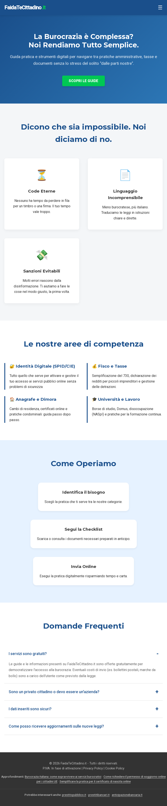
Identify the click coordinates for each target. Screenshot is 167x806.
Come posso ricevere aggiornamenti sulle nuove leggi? (56, 726)
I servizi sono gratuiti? (28, 654)
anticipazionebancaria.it (127, 794)
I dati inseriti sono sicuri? (30, 709)
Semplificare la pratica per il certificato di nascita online (95, 781)
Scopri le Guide (83, 81)
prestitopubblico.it (74, 794)
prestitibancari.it (99, 794)
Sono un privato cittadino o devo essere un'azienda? (54, 692)
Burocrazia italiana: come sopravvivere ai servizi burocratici (63, 776)
